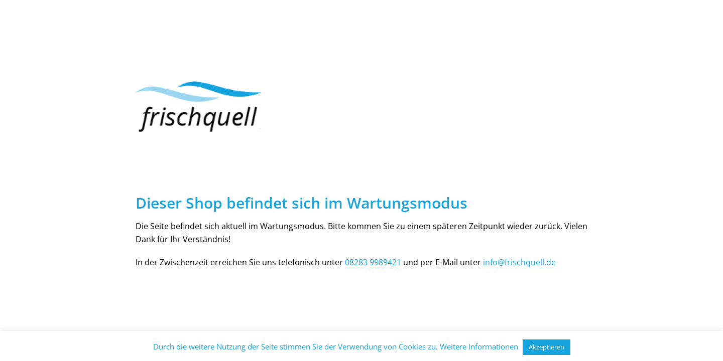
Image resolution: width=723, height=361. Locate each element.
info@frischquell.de (519, 262)
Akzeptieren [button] (546, 346)
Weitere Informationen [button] (479, 346)
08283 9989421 (373, 262)
